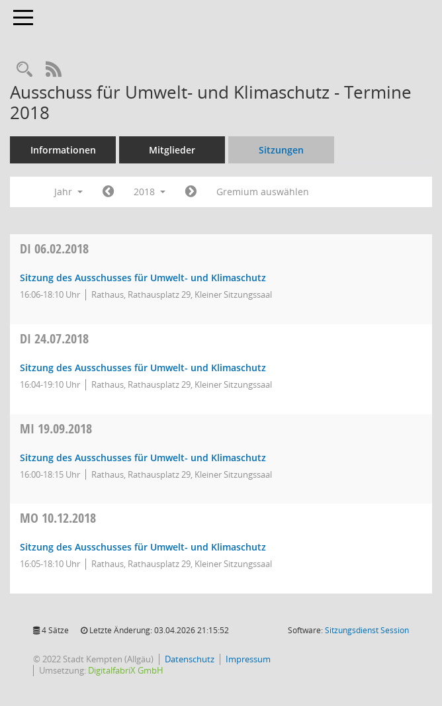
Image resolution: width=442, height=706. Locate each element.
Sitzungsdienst (367, 630)
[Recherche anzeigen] (24, 70)
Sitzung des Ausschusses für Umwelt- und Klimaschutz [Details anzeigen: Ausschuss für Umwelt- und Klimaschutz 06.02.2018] (143, 277)
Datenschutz (189, 659)
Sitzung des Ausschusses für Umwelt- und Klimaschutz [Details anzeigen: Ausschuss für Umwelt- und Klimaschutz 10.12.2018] (143, 547)
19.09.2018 (56, 428)
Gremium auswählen (262, 191)
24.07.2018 (54, 338)
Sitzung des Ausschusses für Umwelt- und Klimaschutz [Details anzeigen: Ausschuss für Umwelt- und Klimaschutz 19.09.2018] (143, 457)
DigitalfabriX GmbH (125, 670)
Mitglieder (172, 150)
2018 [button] (149, 191)
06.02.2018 (54, 248)
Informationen (63, 150)
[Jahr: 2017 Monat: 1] (108, 192)
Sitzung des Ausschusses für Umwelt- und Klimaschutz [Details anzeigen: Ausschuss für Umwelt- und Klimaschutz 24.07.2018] (143, 367)
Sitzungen (281, 150)
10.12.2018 (58, 518)
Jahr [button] (68, 191)
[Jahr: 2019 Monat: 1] (190, 192)
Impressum (248, 659)
